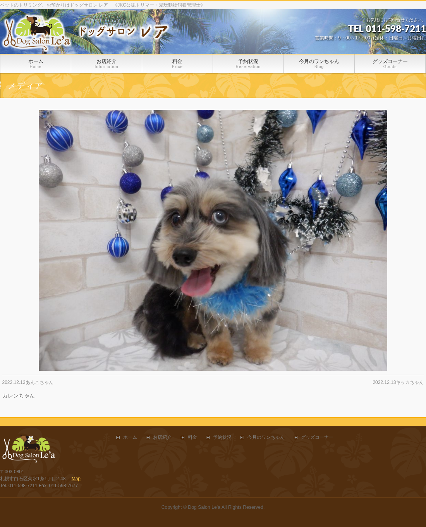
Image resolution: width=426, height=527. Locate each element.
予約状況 (222, 437)
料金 (192, 437)
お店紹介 (162, 437)
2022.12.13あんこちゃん (27, 382)
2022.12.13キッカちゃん (398, 382)
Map (76, 478)
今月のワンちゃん (266, 437)
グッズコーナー (317, 437)
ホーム (130, 437)
